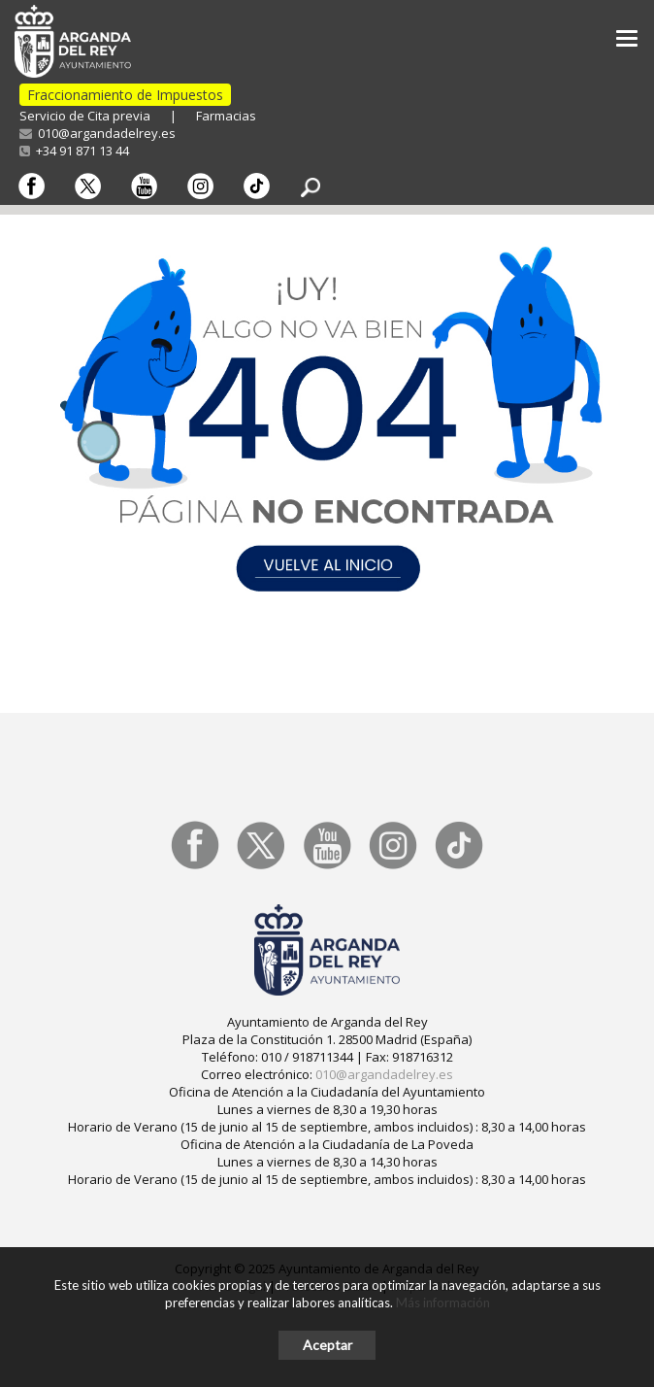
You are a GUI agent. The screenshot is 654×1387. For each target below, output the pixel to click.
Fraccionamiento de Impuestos (125, 94)
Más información (443, 1302)
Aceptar (327, 1344)
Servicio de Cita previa (84, 115)
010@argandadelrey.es (97, 133)
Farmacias (226, 115)
